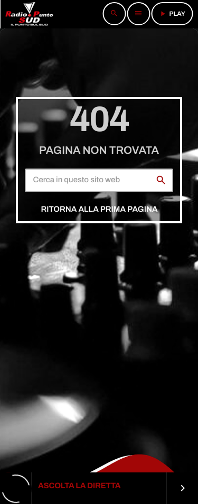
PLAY (171, 13)
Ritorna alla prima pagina (99, 209)
